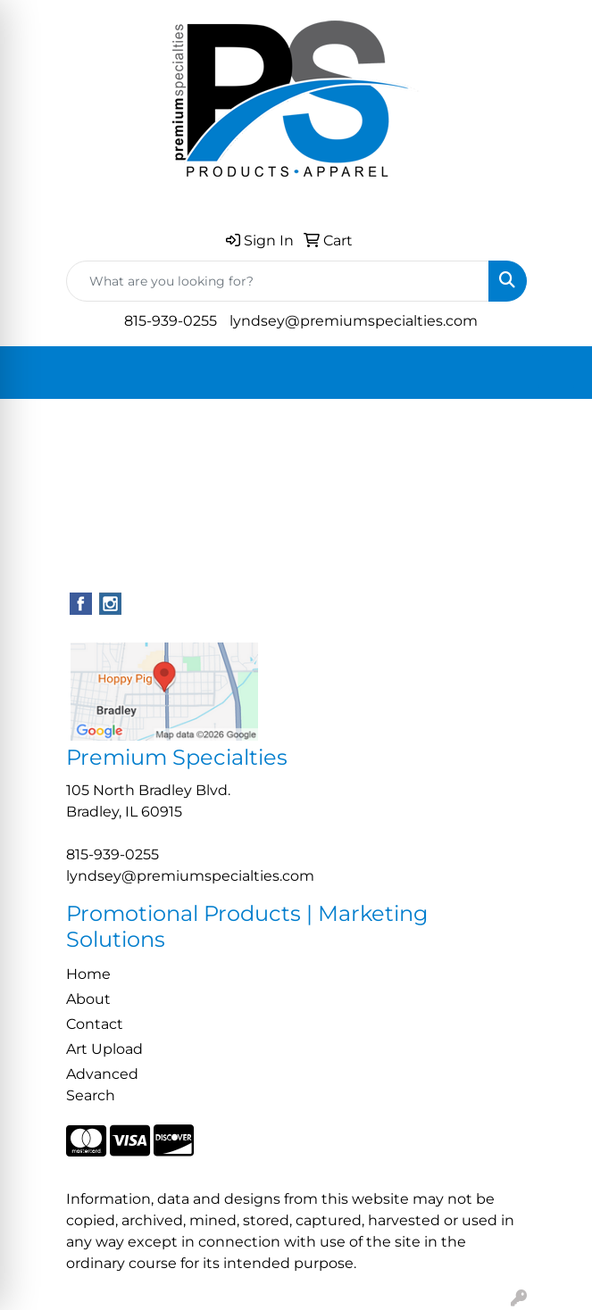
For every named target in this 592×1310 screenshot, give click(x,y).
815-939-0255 (170, 320)
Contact (94, 1024)
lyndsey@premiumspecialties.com (353, 320)
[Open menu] (556, 373)
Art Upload (104, 1049)
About (88, 999)
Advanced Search (102, 1084)
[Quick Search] (277, 281)
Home (88, 974)
